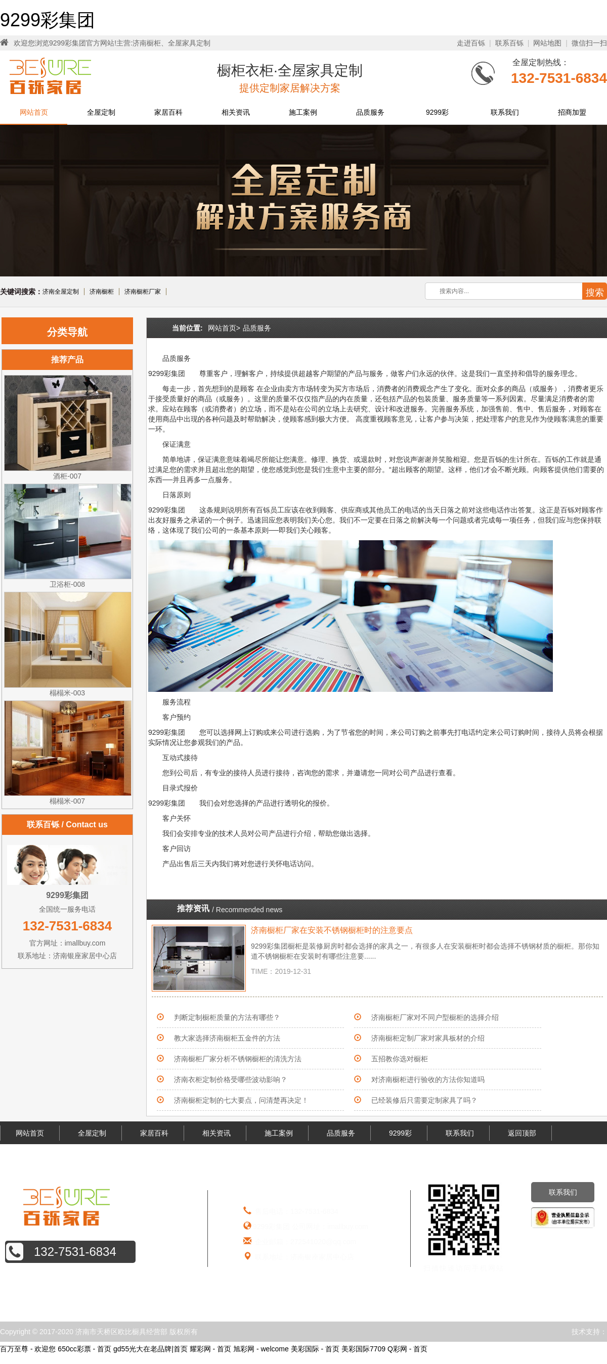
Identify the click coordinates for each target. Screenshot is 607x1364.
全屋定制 (101, 112)
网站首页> (224, 328)
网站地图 (547, 43)
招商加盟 (572, 112)
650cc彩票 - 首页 (84, 1349)
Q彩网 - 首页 (407, 1349)
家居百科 (168, 112)
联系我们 (505, 112)
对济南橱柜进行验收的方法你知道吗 (428, 1079)
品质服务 (370, 112)
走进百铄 (471, 43)
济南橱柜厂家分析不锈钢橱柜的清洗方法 (237, 1059)
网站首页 (34, 112)
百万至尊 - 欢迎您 (28, 1349)
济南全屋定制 (60, 291)
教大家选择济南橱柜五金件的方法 (227, 1038)
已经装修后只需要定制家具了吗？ (424, 1100)
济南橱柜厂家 (142, 291)
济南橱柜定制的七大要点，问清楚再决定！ (241, 1100)
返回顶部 (522, 1133)
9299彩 (437, 112)
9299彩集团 (47, 20)
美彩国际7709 (363, 1349)
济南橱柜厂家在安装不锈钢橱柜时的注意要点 (332, 930)
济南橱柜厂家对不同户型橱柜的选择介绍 (435, 1017)
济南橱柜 (102, 291)
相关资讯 (236, 112)
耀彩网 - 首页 (210, 1349)
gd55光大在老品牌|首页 (150, 1349)
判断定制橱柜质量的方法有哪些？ (227, 1017)
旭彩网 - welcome (261, 1349)
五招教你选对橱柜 (399, 1059)
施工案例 (303, 112)
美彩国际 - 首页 (315, 1349)
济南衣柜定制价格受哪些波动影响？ (230, 1079)
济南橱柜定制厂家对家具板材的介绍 (428, 1038)
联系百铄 (509, 43)
